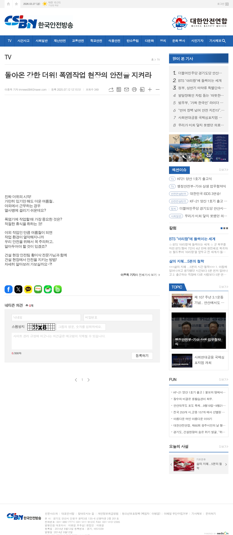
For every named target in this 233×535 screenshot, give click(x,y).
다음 (88, 380)
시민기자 (197, 40)
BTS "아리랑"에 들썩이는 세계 (200, 80)
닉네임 (17, 317)
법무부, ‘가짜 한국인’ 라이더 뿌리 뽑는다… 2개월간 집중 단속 (201, 102)
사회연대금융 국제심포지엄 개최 (201, 117)
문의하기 (210, 513)
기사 (182, 58)
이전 (76, 380)
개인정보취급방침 (108, 513)
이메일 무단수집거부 (176, 513)
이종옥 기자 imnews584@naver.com (26, 89)
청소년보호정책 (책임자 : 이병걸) (141, 513)
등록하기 (142, 355)
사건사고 (23, 40)
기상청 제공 (53, 5)
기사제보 (215, 40)
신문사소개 (51, 513)
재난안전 (60, 40)
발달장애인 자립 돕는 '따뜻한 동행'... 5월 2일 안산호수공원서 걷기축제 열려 (201, 95)
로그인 (220, 3)
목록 (118, 89)
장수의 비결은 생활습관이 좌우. (193, 399)
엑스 (18, 289)
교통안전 (78, 40)
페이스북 (9, 289)
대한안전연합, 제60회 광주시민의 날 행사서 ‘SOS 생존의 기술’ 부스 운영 (199, 425)
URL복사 (111, 89)
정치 (163, 40)
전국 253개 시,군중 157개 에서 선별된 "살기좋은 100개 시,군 (199, 412)
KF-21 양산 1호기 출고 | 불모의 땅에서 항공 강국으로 (199, 392)
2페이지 (224, 228)
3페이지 (227, 228)
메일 (126, 89)
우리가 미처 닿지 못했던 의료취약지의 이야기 (201, 125)
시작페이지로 (8, 4)
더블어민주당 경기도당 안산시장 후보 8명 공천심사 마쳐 (201, 73)
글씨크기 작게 (157, 89)
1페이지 (221, 228)
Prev (171, 464)
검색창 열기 (223, 41)
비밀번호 (91, 317)
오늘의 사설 (178, 446)
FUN (172, 379)
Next (226, 464)
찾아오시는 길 (86, 513)
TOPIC (177, 287)
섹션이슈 (179, 170)
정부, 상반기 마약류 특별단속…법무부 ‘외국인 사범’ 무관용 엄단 (201, 88)
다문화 (149, 40)
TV (9, 40)
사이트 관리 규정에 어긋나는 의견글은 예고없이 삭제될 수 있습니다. (59, 336)
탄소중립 (133, 40)
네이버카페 (48, 289)
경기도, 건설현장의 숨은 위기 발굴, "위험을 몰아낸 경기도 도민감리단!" (199, 432)
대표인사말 (67, 513)
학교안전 (96, 40)
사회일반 (42, 40)
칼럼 (172, 228)
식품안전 (114, 40)
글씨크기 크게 (150, 89)
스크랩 (142, 89)
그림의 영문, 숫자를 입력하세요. (80, 326)
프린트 (134, 89)
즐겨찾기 (16, 4)
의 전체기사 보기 (138, 275)
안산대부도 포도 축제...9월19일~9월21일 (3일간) (199, 405)
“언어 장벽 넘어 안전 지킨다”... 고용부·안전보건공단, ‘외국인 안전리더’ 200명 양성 (201, 110)
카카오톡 (28, 289)
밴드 (58, 289)
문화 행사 (178, 40)
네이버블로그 (38, 289)
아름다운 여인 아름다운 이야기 (192, 419)
